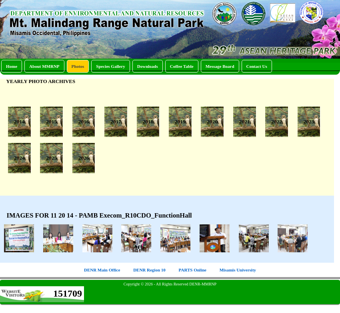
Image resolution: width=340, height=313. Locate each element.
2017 (115, 122)
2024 (19, 158)
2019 (180, 122)
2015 (51, 122)
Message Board (220, 66)
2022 (276, 122)
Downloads (147, 66)
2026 (83, 158)
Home (11, 66)
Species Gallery (110, 66)
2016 (83, 122)
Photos (78, 66)
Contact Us (256, 66)
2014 (19, 122)
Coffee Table (182, 66)
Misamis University (238, 269)
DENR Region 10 (149, 269)
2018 (148, 122)
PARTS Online (192, 269)
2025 (51, 158)
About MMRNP (44, 66)
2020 (212, 122)
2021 (244, 122)
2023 (309, 122)
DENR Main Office (102, 269)
